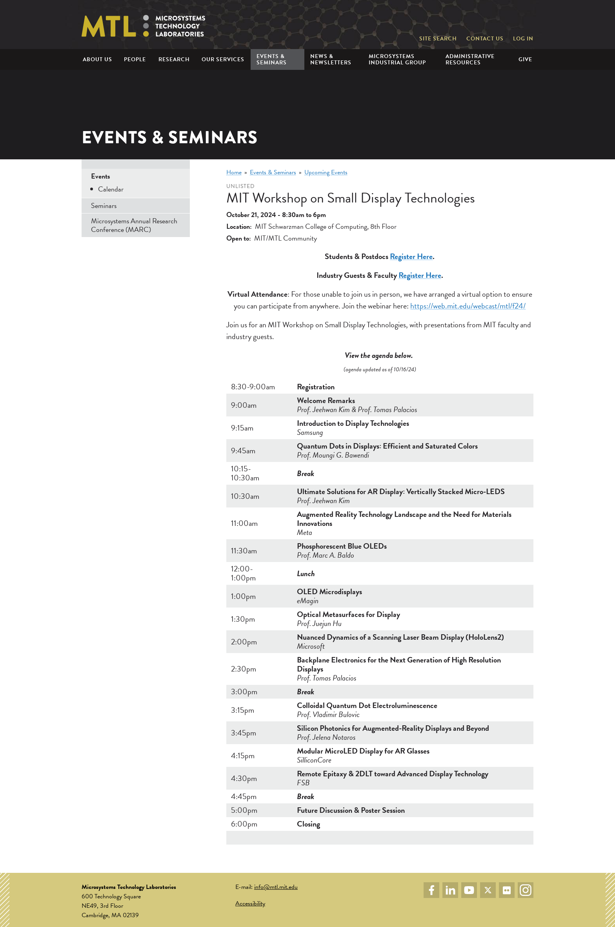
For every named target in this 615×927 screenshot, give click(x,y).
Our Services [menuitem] (223, 59)
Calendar (111, 189)
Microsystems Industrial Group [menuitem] (397, 59)
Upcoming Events (326, 172)
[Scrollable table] (379, 612)
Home (234, 172)
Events (100, 176)
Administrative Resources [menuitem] (470, 59)
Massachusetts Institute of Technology (496, 20)
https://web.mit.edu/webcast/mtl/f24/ (468, 306)
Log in (523, 39)
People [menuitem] (135, 59)
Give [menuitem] (525, 59)
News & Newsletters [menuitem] (330, 59)
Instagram (525, 890)
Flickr (507, 890)
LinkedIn (450, 890)
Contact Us (485, 39)
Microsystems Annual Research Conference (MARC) (134, 225)
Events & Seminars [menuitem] (272, 59)
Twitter (488, 890)
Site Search (438, 39)
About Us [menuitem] (97, 59)
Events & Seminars (273, 172)
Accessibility (250, 903)
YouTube (469, 890)
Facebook (431, 890)
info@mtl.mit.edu (276, 887)
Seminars (103, 205)
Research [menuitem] (174, 59)
